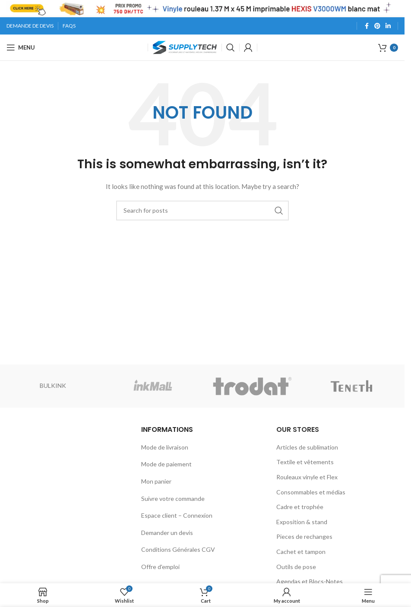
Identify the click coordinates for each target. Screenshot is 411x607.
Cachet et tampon (301, 551)
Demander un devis (167, 532)
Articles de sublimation (307, 447)
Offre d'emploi (160, 566)
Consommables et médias (310, 492)
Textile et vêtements (305, 461)
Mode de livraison (164, 447)
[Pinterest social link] (377, 26)
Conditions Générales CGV (178, 549)
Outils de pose (296, 566)
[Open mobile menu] (20, 47)
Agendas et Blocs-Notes (309, 581)
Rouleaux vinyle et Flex (307, 477)
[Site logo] (184, 46)
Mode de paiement (166, 464)
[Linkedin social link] (388, 26)
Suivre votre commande (173, 498)
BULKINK (53, 385)
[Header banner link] (202, 8)
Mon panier (156, 481)
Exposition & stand (301, 521)
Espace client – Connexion (176, 515)
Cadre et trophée (299, 506)
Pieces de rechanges (304, 536)
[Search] (230, 47)
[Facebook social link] (366, 26)
